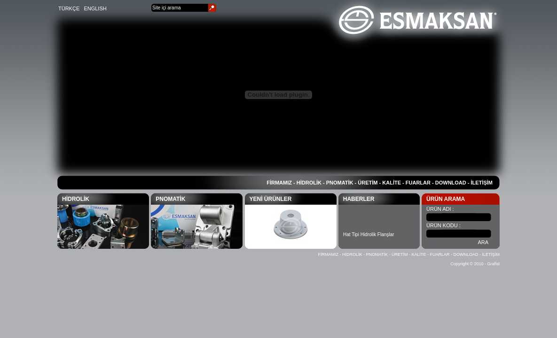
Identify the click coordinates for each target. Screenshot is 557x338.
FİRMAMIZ (279, 182)
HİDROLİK (309, 182)
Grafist (493, 263)
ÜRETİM (367, 182)
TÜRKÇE (68, 8)
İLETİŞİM (482, 182)
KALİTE (391, 182)
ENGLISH (95, 8)
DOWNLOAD (450, 182)
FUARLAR (418, 182)
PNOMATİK (339, 182)
